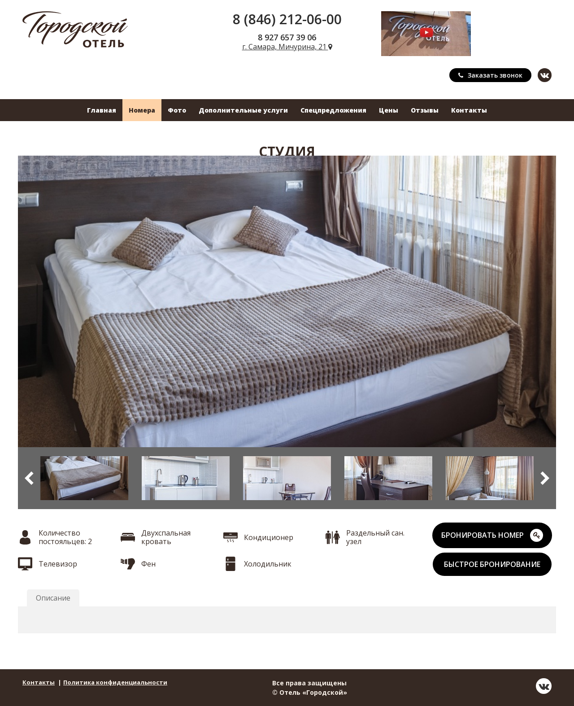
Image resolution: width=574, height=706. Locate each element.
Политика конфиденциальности (115, 682)
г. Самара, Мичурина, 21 (287, 47)
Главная (101, 110)
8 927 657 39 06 (287, 37)
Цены (388, 110)
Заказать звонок (490, 75)
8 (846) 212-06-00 (287, 19)
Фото (177, 110)
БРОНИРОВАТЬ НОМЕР (492, 535)
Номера (142, 110)
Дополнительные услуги (243, 110)
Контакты (469, 110)
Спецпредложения (333, 110)
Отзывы (425, 110)
